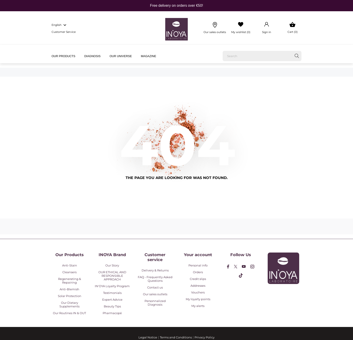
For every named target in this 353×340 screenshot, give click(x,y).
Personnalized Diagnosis (155, 302)
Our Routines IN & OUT (69, 313)
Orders (198, 272)
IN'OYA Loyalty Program (112, 286)
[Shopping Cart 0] (292, 28)
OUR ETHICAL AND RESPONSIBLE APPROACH (112, 275)
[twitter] (235, 266)
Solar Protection (69, 296)
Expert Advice (112, 299)
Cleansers (69, 272)
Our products (63, 56)
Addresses (197, 285)
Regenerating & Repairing (69, 280)
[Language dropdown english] (60, 25)
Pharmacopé (112, 313)
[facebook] (228, 266)
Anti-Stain (69, 265)
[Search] (262, 56)
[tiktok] (241, 275)
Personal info (198, 265)
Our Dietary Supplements (69, 304)
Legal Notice (147, 337)
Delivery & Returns (155, 270)
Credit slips (198, 279)
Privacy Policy (205, 337)
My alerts (197, 306)
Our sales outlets (155, 294)
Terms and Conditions (176, 337)
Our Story (112, 265)
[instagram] (252, 266)
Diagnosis (92, 56)
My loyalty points (198, 299)
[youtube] (244, 266)
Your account (198, 254)
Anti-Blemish (69, 289)
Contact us (155, 287)
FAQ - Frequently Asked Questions (155, 278)
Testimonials (112, 293)
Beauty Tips (112, 306)
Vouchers (198, 292)
